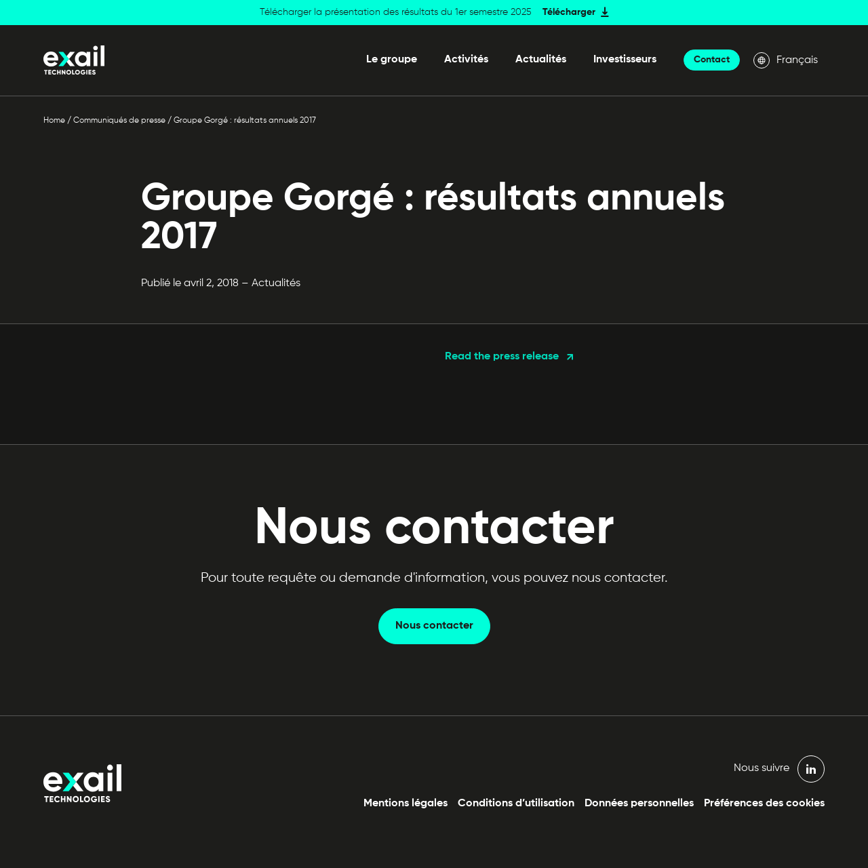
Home (54, 121)
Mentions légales (405, 803)
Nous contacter (434, 625)
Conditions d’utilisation (516, 803)
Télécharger (568, 12)
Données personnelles (639, 803)
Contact (712, 59)
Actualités (540, 59)
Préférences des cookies (764, 803)
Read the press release (502, 356)
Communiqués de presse (119, 121)
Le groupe (391, 59)
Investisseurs (624, 59)
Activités (466, 59)
